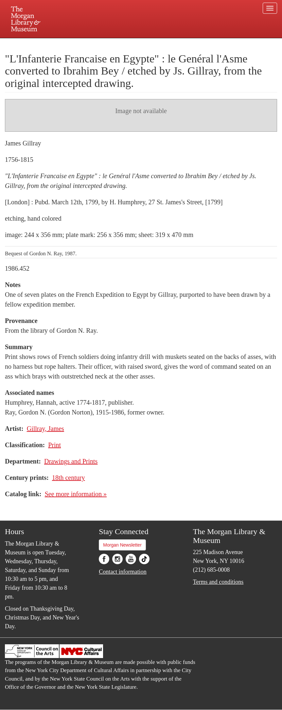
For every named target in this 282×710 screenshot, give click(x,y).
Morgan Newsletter (122, 545)
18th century (68, 477)
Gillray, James (45, 428)
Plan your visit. (63, 43)
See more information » (76, 494)
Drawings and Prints (70, 461)
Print (54, 444)
